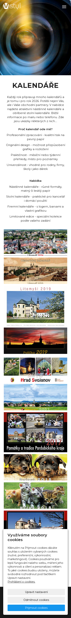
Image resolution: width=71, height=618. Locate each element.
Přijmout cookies (36, 608)
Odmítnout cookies (36, 600)
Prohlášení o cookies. (21, 581)
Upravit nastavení (36, 592)
